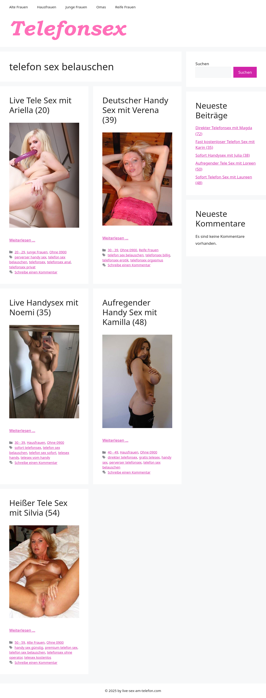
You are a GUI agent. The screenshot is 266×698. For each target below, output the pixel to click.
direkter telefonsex (122, 457)
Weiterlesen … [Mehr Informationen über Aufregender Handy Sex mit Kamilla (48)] (115, 440)
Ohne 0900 (57, 252)
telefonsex (37, 262)
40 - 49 (113, 452)
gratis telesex (149, 457)
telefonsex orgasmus (146, 260)
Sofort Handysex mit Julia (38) (222, 155)
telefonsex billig (157, 255)
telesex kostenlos (37, 657)
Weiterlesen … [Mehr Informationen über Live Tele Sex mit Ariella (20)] (22, 240)
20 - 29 (20, 252)
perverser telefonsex (125, 462)
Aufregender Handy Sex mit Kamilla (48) (129, 312)
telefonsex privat (22, 267)
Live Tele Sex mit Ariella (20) (40, 105)
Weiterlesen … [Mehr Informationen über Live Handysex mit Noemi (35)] (22, 430)
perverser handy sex (31, 257)
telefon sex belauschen (126, 255)
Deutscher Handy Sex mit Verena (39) (135, 110)
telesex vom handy (35, 457)
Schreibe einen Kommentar (36, 272)
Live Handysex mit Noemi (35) (43, 307)
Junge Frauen (76, 7)
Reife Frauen (125, 7)
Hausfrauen (46, 7)
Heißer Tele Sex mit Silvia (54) (38, 507)
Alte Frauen (18, 7)
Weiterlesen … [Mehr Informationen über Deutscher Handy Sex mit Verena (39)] (115, 238)
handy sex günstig (29, 647)
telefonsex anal (59, 262)
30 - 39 (113, 250)
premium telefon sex (61, 647)
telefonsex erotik (115, 260)
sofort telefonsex (28, 447)
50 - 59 (20, 642)
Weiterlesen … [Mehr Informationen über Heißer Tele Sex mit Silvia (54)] (22, 630)
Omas (101, 7)
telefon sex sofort (42, 452)
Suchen (202, 63)
